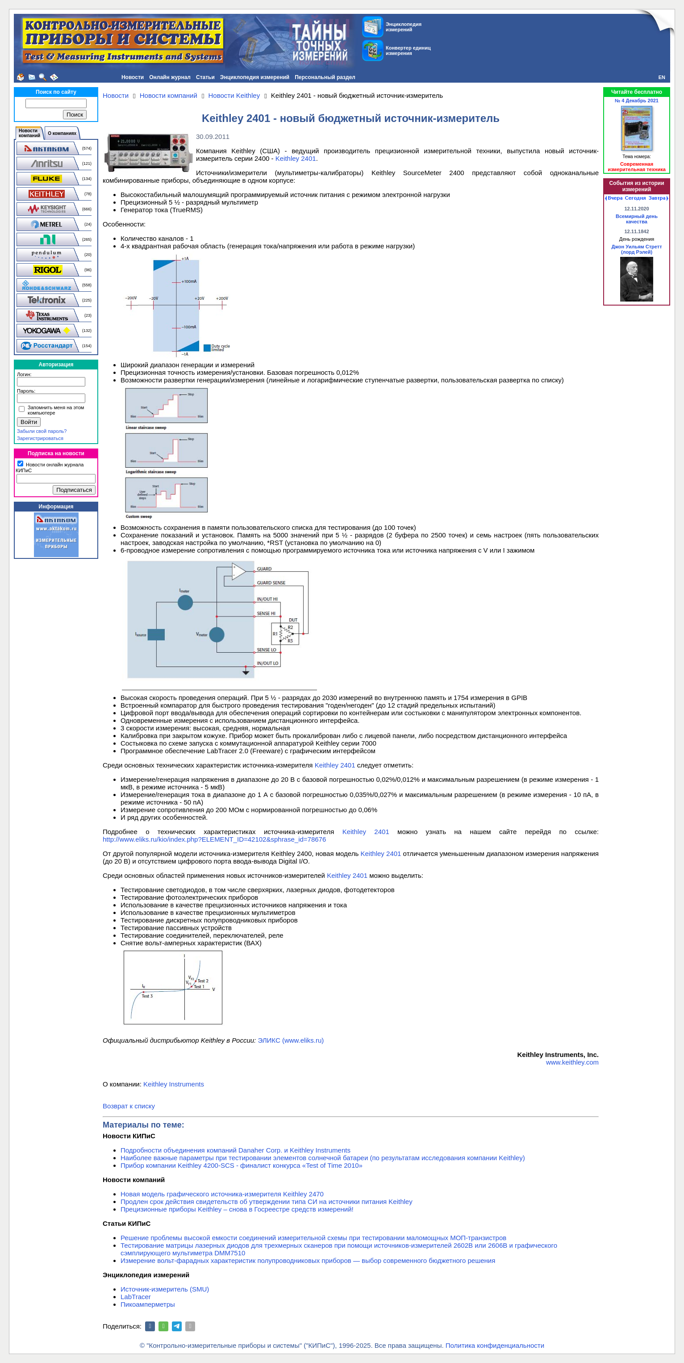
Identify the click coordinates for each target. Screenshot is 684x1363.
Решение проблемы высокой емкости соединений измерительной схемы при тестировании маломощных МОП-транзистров (313, 1237)
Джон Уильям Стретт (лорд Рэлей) (636, 249)
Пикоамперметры (148, 1304)
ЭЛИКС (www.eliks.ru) (291, 1040)
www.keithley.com (572, 1062)
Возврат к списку (129, 1106)
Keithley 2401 (295, 158)
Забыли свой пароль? (42, 431)
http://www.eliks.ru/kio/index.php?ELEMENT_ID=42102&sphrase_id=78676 (214, 839)
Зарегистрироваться (40, 438)
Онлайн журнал (170, 77)
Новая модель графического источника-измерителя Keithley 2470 (222, 1194)
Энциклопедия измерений (254, 77)
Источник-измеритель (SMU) (165, 1289)
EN (662, 77)
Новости (132, 77)
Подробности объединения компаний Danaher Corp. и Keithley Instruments (235, 1150)
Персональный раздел (325, 77)
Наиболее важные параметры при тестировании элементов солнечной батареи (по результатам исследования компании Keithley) (323, 1158)
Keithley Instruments (173, 1084)
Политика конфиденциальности (495, 1345)
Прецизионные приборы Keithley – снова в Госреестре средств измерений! (237, 1209)
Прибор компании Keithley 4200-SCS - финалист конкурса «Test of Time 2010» (242, 1165)
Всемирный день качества (637, 219)
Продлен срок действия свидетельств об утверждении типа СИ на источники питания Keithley (267, 1201)
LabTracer (136, 1296)
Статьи (205, 77)
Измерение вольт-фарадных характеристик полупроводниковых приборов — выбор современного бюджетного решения (308, 1260)
